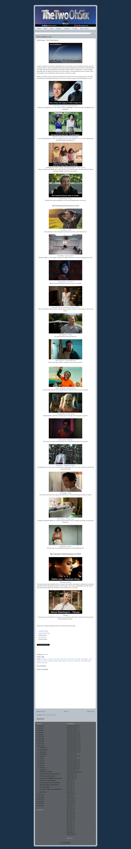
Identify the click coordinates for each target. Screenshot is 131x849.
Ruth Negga (84, 661)
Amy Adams (50, 659)
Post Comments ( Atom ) (50, 715)
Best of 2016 (64, 659)
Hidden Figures (81, 167)
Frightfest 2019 (71, 778)
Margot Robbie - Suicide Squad (65, 414)
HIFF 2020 (69, 790)
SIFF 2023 (69, 826)
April (41, 765)
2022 (39, 734)
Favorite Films (70, 776)
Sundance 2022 (71, 834)
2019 (39, 741)
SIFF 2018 (69, 818)
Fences (65, 615)
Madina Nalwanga (53, 661)
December (42, 747)
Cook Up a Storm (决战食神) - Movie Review (51, 778)
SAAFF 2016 (70, 798)
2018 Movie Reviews (72, 748)
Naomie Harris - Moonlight (65, 439)
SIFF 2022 (69, 824)
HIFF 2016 (69, 782)
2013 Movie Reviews (72, 738)
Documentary (70, 774)
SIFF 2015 (69, 812)
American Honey (65, 582)
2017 (39, 745)
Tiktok (51, 28)
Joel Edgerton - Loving (65, 334)
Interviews (69, 792)
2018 (39, 743)
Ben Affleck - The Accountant (65, 255)
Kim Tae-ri (45, 661)
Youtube (39, 28)
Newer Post (41, 711)
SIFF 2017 (69, 816)
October (42, 752)
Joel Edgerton (85, 659)
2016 (39, 794)
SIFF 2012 (69, 806)
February (42, 769)
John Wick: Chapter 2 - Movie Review (49, 784)
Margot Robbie (62, 661)
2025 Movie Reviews (72, 766)
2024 (39, 730)
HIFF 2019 (69, 788)
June (41, 760)
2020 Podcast (70, 754)
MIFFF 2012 (70, 794)
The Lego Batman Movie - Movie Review (50, 782)
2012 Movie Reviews (72, 736)
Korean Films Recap (44, 633)
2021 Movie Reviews (72, 756)
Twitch (45, 28)
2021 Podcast (70, 758)
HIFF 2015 (69, 780)
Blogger (68, 842)
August (42, 756)
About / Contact (84, 28)
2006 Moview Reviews (72, 725)
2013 (39, 801)
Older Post (90, 711)
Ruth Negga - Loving (65, 493)
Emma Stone (71, 659)
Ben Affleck (57, 659)
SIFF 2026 (69, 832)
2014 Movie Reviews (72, 740)
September (43, 754)
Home (66, 711)
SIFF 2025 (69, 830)
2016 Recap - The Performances (48, 780)
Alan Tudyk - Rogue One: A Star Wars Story (65, 105)
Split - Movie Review (45, 787)
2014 (39, 799)
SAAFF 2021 (70, 804)
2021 (39, 737)
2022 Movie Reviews (72, 760)
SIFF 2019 (69, 820)
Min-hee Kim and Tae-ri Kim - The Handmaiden (65, 136)
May (41, 763)
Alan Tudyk (44, 659)
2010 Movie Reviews (72, 732)
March (41, 767)
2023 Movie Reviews (72, 762)
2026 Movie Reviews (72, 768)
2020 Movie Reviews (72, 752)
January (42, 792)
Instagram (58, 28)
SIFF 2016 (69, 814)
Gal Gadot (78, 659)
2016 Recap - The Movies (46, 771)
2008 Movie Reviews (72, 728)
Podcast (69, 796)
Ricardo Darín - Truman (65, 198)
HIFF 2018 (69, 786)
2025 (39, 728)
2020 (39, 739)
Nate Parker (77, 661)
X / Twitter (75, 28)
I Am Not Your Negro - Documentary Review (50, 789)
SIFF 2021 (69, 822)
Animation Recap (43, 631)
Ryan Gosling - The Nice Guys (65, 519)
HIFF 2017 (69, 784)
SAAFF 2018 (70, 800)
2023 (39, 732)
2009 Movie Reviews (72, 730)
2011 (39, 805)
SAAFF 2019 (70, 802)
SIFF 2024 (69, 828)
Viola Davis (44, 662)
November (42, 749)
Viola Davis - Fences (65, 546)
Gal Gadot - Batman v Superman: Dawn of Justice (65, 307)
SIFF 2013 (69, 808)
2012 (39, 803)
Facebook (66, 28)
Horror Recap (42, 637)
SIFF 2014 (69, 810)
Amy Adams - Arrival (65, 230)
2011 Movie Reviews (72, 734)
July (41, 758)
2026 (39, 725)
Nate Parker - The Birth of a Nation (65, 465)
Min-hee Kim (70, 661)
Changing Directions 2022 (73, 772)
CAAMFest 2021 (71, 770)
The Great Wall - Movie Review (47, 776)
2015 (39, 797)
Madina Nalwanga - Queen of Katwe (65, 388)
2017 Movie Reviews (72, 746)
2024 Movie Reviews (72, 764)
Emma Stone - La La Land (65, 281)
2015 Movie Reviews (72, 742)
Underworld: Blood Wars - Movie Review (50, 773)
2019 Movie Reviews (72, 750)
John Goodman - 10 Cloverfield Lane (65, 360)
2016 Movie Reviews (72, 744)
